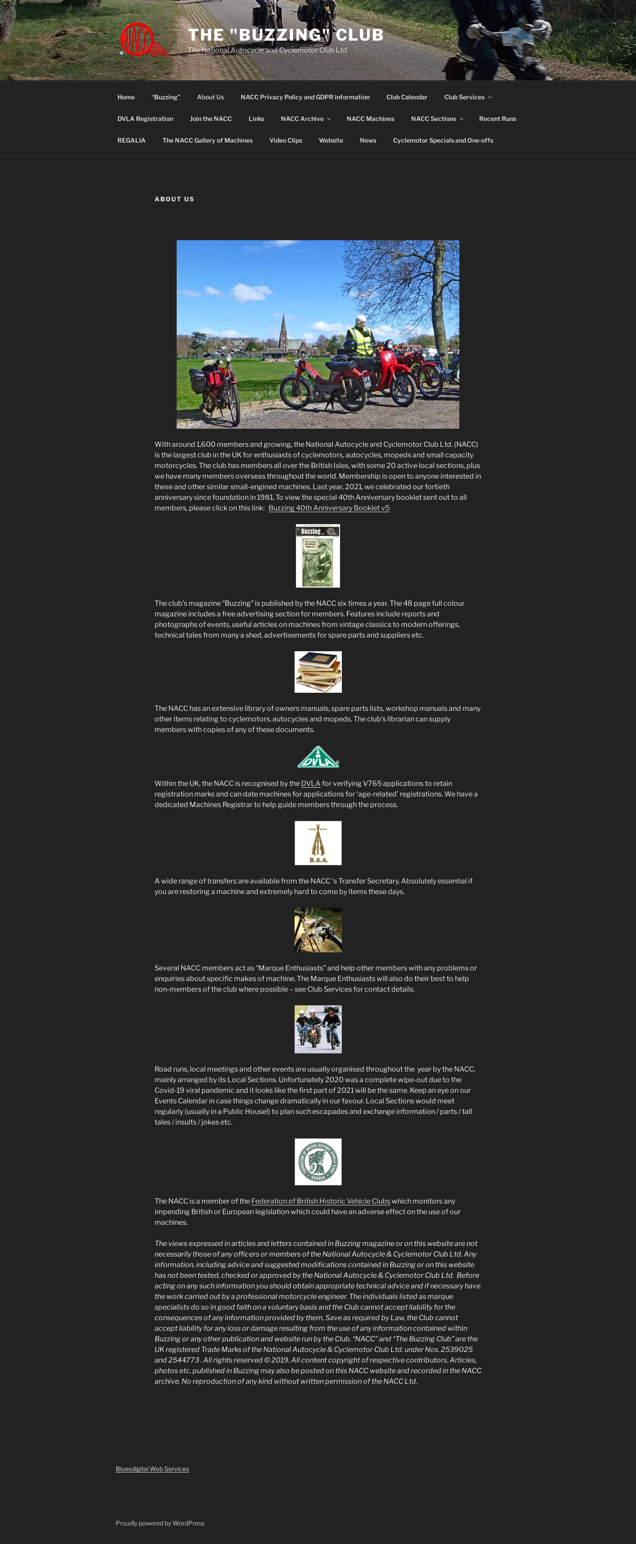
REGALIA (131, 140)
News (368, 140)
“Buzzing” (165, 97)
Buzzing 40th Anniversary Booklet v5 (329, 508)
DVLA (311, 783)
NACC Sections (438, 118)
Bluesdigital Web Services (152, 1468)
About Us (210, 97)
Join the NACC (211, 118)
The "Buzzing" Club (286, 35)
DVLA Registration (145, 118)
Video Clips (285, 140)
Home (126, 97)
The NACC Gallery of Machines (208, 140)
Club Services (468, 97)
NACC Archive (306, 118)
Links (256, 118)
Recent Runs (497, 118)
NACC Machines (370, 118)
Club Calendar (407, 97)
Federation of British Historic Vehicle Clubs (320, 1201)
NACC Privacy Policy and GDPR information (305, 97)
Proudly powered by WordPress (160, 1523)
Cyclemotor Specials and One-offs (443, 140)
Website (331, 140)
